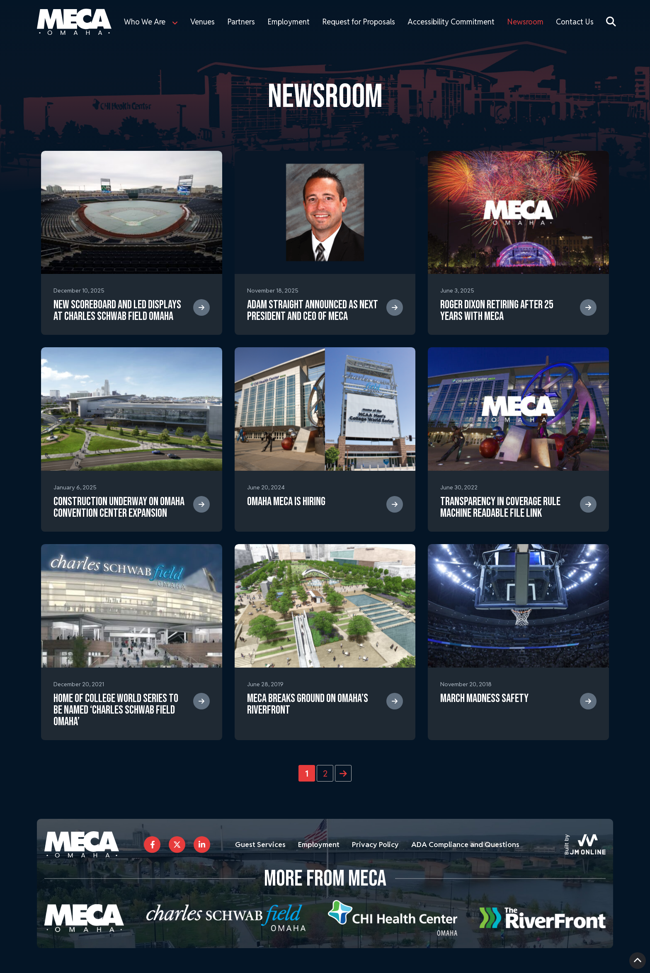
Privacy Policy (381, 844)
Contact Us (575, 22)
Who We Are (144, 22)
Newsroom (525, 22)
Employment (288, 22)
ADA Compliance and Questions (473, 844)
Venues (202, 22)
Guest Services (261, 844)
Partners (241, 22)
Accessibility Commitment (451, 22)
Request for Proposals (358, 22)
